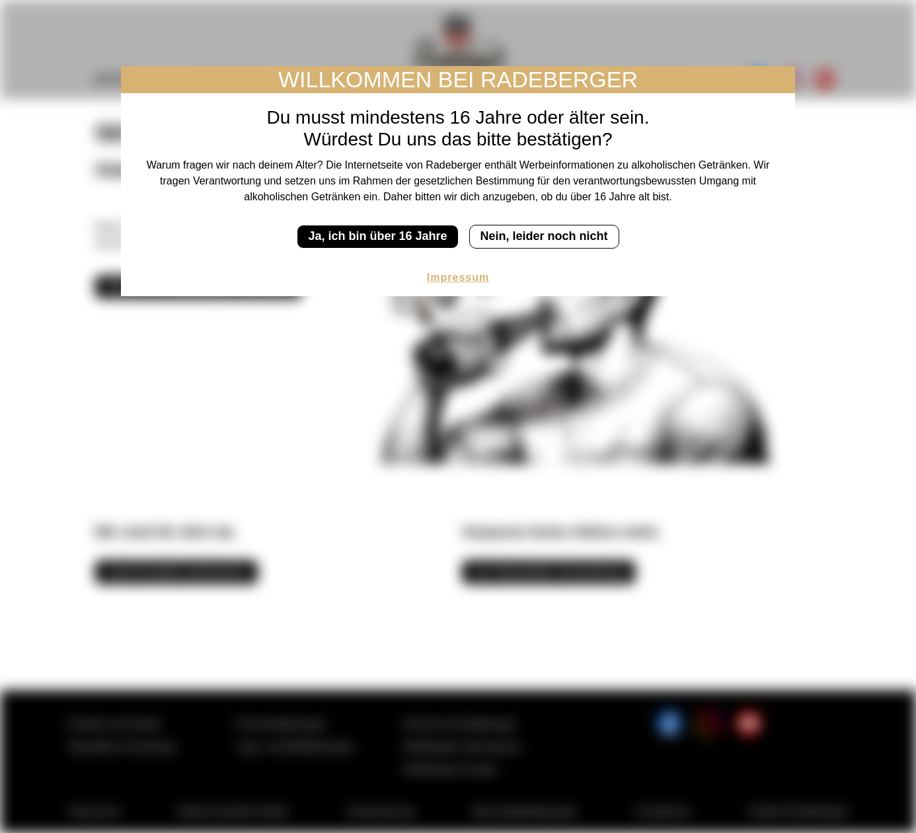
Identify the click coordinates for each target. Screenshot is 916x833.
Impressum (458, 277)
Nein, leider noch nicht (544, 236)
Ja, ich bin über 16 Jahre (377, 236)
